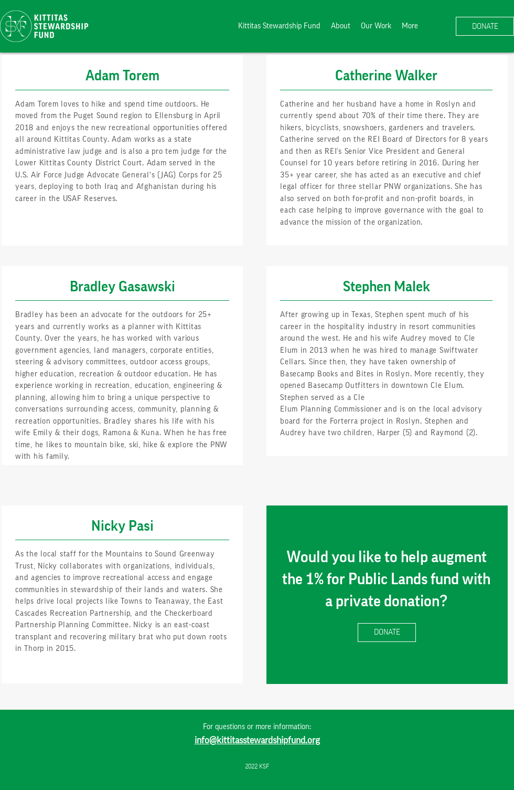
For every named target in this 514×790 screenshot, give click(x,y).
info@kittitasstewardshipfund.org (257, 740)
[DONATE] (485, 26)
